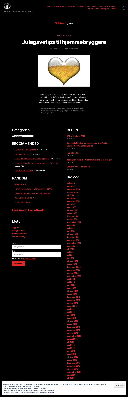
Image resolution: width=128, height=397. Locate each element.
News (49, 6)
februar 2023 (72, 211)
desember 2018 (74, 328)
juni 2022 (71, 229)
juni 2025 (71, 184)
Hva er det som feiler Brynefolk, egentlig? (32, 159)
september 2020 (74, 277)
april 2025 (71, 187)
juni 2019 (71, 310)
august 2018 (72, 340)
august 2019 (72, 307)
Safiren (82, 111)
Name (14, 244)
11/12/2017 (56, 49)
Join (88, 6)
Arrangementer (58, 6)
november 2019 (73, 301)
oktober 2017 (72, 369)
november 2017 (73, 366)
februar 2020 (72, 292)
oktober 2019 (72, 304)
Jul (65, 111)
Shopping (44, 113)
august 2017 (72, 375)
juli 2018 (70, 343)
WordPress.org (18, 237)
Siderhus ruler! (21, 185)
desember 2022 (74, 217)
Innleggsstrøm (18, 231)
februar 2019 (72, 322)
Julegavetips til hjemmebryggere (64, 42)
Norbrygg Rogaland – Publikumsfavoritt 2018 (33, 189)
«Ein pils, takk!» (73, 153)
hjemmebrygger (46, 111)
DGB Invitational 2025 (76, 137)
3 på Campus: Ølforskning (26, 198)
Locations (71, 6)
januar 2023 (72, 214)
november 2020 (74, 271)
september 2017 (74, 372)
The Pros (80, 6)
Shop (94, 6)
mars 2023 (71, 208)
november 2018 (73, 331)
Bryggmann (45, 109)
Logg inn (15, 228)
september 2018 (74, 337)
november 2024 (74, 190)
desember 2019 (74, 298)
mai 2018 (71, 349)
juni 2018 (71, 345)
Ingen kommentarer (71, 49)
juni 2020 (71, 280)
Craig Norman (61, 109)
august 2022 (72, 226)
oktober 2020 (73, 274)
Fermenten (69, 109)
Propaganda (105, 9)
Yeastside (51, 113)
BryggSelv (52, 109)
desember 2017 (73, 363)
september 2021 (74, 244)
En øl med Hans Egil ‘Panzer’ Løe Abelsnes (32, 194)
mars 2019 (71, 319)
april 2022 (71, 232)
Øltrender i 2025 (21, 155)
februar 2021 (72, 262)
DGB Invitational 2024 (24, 171)
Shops (68, 36)
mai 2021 (71, 256)
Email (13, 251)
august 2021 (72, 247)
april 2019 (71, 316)
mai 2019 (71, 313)
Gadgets (60, 36)
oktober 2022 (72, 220)
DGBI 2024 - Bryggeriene (25, 150)
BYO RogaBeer (110, 6)
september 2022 (74, 223)
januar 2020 (72, 295)
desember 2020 (74, 268)
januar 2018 (72, 361)
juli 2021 (70, 250)
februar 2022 (72, 235)
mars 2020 (71, 289)
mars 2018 (71, 355)
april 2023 (71, 205)
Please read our (24, 259)
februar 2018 (72, 357)
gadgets (76, 109)
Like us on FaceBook (28, 211)
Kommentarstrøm (19, 234)
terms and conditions (29, 259)
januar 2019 (72, 325)
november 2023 (73, 202)
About (113, 9)
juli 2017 (70, 378)
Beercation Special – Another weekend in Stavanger (36, 164)
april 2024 (71, 199)
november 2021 (73, 241)
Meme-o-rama (93, 9)
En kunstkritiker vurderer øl (78, 167)
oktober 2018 (72, 334)
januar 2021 (72, 265)
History (100, 6)
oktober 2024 (73, 193)
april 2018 (71, 351)
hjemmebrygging (57, 111)
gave (81, 109)
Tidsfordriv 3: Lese (22, 203)
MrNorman (76, 111)
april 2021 (71, 259)
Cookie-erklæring (48, 392)
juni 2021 (71, 253)
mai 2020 (71, 283)
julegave (69, 111)
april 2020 (71, 286)
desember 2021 (73, 238)
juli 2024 (70, 196)
